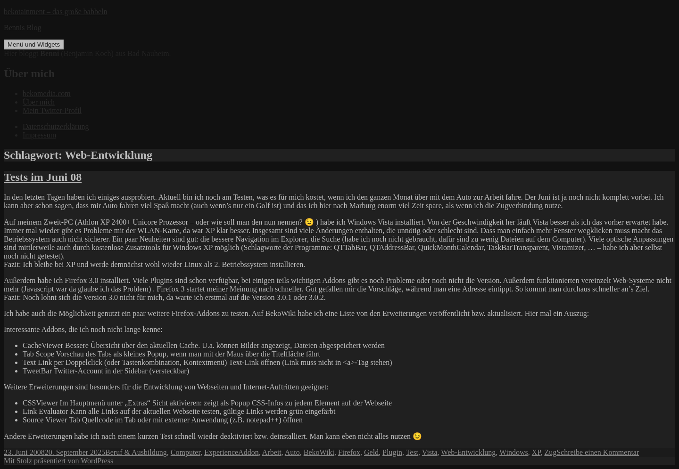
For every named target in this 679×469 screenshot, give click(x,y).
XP (536, 452)
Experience (221, 452)
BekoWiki (319, 452)
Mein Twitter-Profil (52, 110)
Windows (513, 452)
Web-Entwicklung (468, 452)
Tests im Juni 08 (43, 177)
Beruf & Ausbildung (136, 452)
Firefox (349, 452)
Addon (248, 452)
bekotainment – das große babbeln (56, 12)
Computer (185, 452)
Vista (430, 452)
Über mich (39, 102)
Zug (550, 452)
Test (412, 452)
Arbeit (272, 452)
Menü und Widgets (34, 44)
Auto (292, 452)
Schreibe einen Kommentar (597, 452)
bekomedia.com (47, 93)
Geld (371, 452)
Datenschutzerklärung (56, 126)
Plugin (392, 452)
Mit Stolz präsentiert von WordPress (58, 461)
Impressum (39, 135)
